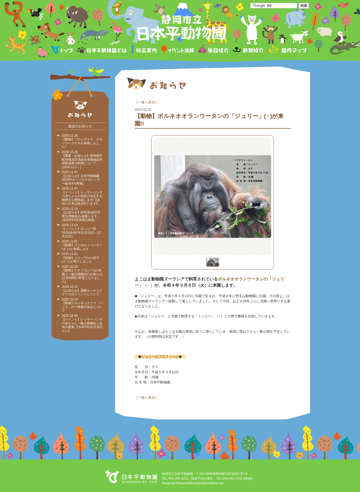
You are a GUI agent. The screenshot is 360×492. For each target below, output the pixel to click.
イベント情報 (177, 50)
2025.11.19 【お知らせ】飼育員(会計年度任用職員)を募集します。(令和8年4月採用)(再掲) (81, 214)
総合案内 (144, 50)
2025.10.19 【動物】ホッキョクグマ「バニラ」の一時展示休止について (82, 305)
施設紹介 (213, 50)
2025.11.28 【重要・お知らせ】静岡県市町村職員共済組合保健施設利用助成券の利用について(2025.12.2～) (82, 159)
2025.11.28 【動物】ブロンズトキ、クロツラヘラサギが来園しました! (82, 141)
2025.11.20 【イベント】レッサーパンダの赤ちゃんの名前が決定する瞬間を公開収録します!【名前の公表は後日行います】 (82, 196)
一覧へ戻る (146, 102)
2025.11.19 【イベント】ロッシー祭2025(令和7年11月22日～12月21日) (81, 230)
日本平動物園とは (102, 50)
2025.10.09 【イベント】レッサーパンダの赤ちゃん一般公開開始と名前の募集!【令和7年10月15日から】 (82, 323)
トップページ (62, 50)
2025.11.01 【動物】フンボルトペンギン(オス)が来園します (82, 245)
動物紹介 (248, 50)
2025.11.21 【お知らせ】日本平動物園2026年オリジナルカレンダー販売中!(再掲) (81, 177)
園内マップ (286, 50)
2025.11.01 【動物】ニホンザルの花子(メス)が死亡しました (80, 257)
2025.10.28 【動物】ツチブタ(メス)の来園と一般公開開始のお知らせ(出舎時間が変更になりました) (82, 274)
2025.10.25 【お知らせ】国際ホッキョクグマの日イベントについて (82, 290)
